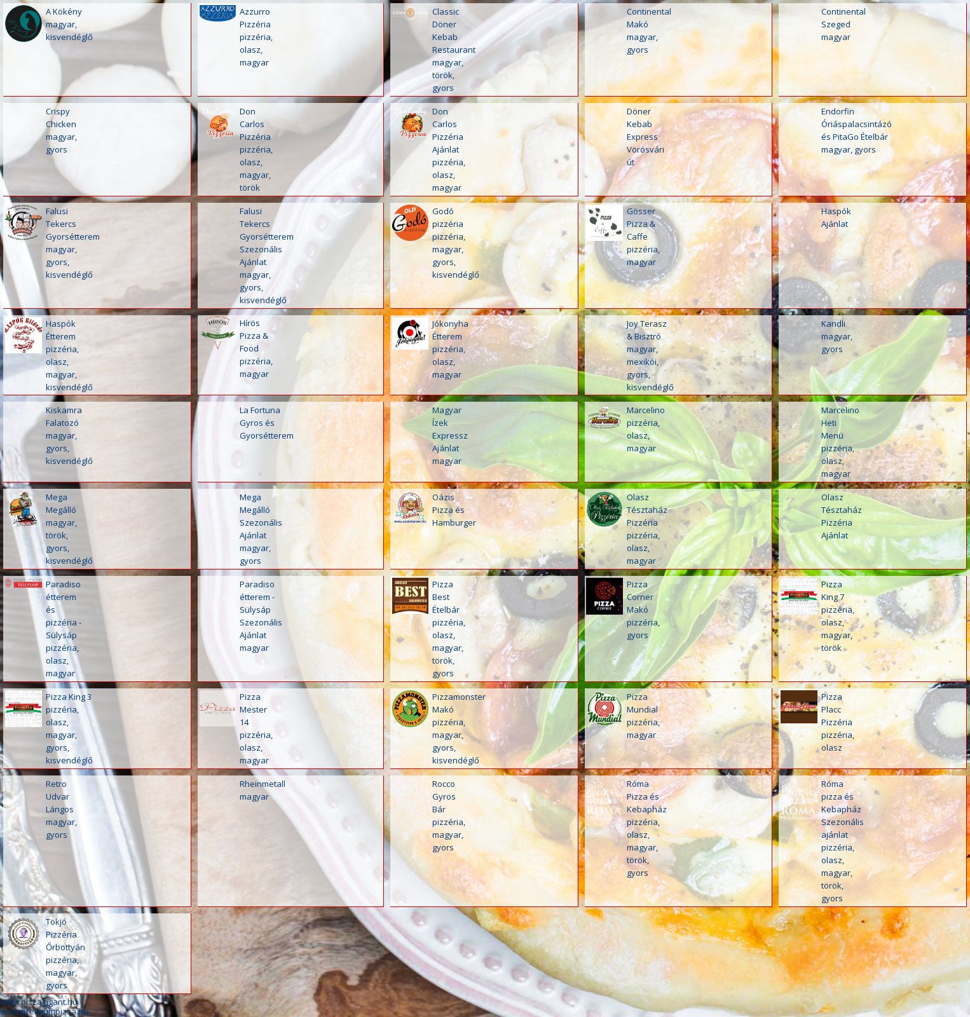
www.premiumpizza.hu (44, 1011)
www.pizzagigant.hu (39, 1001)
